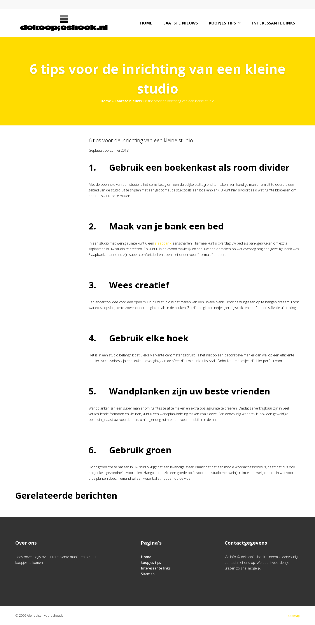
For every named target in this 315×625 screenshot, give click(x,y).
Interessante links (273, 23)
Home (146, 23)
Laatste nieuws (180, 23)
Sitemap (147, 573)
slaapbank (163, 243)
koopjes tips (225, 23)
